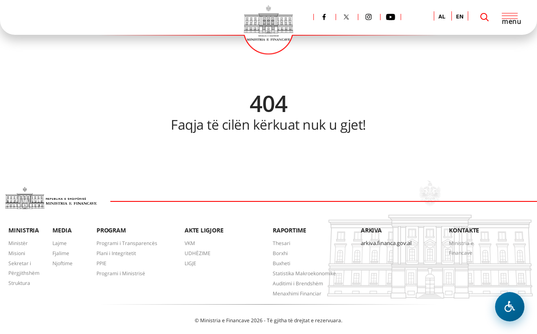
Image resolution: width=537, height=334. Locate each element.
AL (442, 17)
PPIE (101, 263)
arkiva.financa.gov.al (386, 243)
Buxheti (281, 263)
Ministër (18, 243)
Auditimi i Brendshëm (298, 283)
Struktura (19, 283)
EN (460, 17)
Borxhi (280, 253)
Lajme (59, 243)
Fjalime (60, 253)
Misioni (16, 253)
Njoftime (62, 263)
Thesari (281, 243)
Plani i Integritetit (116, 253)
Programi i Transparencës (126, 243)
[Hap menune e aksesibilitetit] (509, 306)
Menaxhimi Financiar (297, 293)
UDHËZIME (198, 253)
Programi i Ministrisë (120, 273)
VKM (190, 243)
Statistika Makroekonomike (304, 273)
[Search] (484, 17)
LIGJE (190, 263)
